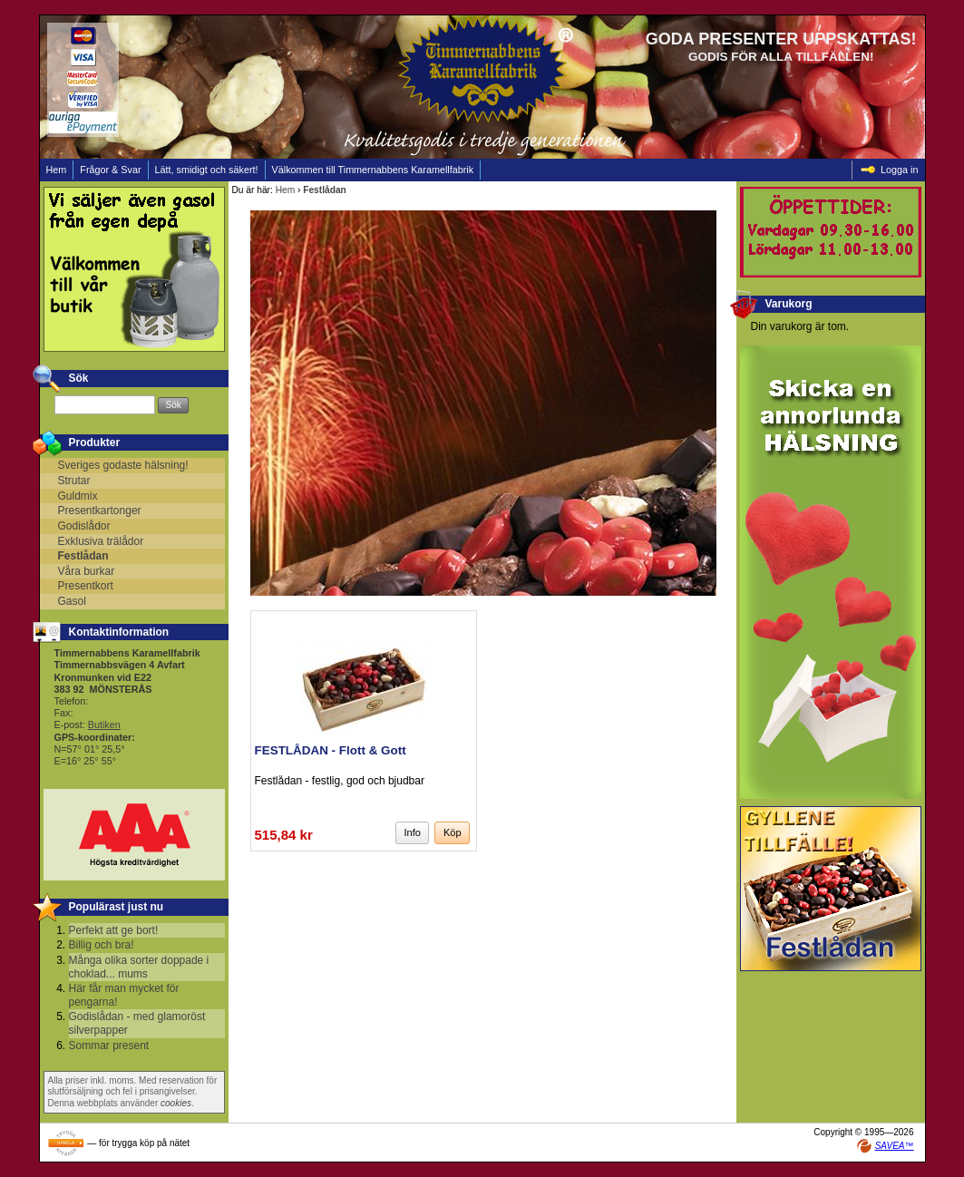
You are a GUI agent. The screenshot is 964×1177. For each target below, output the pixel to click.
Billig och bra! (101, 945)
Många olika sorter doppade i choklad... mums (139, 967)
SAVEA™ (894, 1146)
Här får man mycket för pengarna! (124, 995)
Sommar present (109, 1045)
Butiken (104, 724)
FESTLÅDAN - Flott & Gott (330, 750)
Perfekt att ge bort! (114, 930)
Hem (286, 190)
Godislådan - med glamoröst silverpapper (137, 1023)
